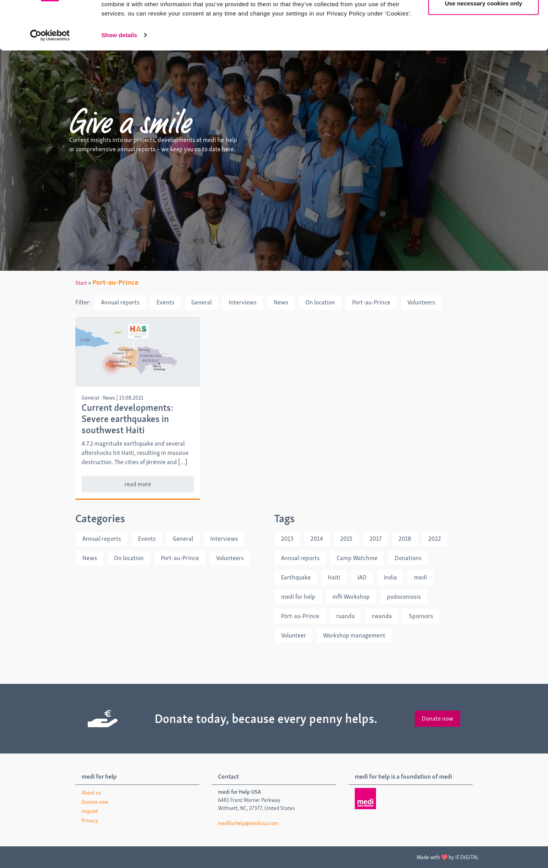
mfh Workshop (351, 597)
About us (91, 792)
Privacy (90, 820)
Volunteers (421, 302)
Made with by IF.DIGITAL (448, 857)
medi (420, 577)
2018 (404, 539)
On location (320, 302)
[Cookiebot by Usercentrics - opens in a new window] (50, 77)
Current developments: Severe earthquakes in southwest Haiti (127, 419)
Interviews (243, 302)
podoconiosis (404, 597)
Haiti (334, 577)
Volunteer (293, 635)
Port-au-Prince (371, 302)
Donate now (437, 718)
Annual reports (120, 302)
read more (137, 484)
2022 (434, 539)
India (390, 577)
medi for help (298, 597)
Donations (408, 558)
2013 (287, 539)
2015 (346, 539)
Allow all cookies (483, 20)
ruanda (345, 616)
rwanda (382, 616)
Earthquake (296, 577)
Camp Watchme (357, 558)
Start (81, 282)
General (201, 302)
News (281, 302)
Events (165, 302)
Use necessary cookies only (483, 46)
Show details (119, 77)
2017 (375, 539)
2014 (316, 539)
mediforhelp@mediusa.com (248, 823)
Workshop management (354, 635)
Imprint (90, 811)
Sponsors (421, 616)
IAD (362, 577)
